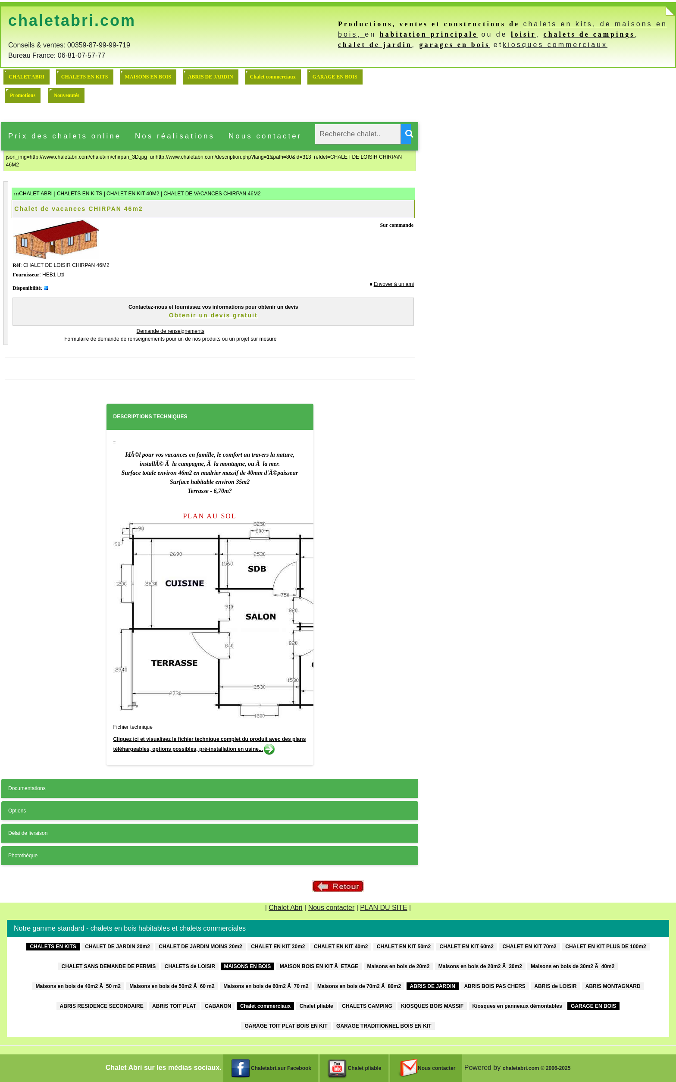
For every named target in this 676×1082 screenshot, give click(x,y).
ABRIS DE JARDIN (210, 77)
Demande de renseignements (170, 331)
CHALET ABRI (26, 77)
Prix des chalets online (64, 136)
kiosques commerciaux (555, 44)
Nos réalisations (175, 136)
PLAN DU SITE (383, 907)
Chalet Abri (285, 907)
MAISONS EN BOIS (148, 77)
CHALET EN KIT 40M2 (132, 194)
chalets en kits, (561, 24)
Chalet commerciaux (273, 77)
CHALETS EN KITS (84, 77)
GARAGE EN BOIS (335, 77)
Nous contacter (265, 136)
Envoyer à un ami (394, 284)
